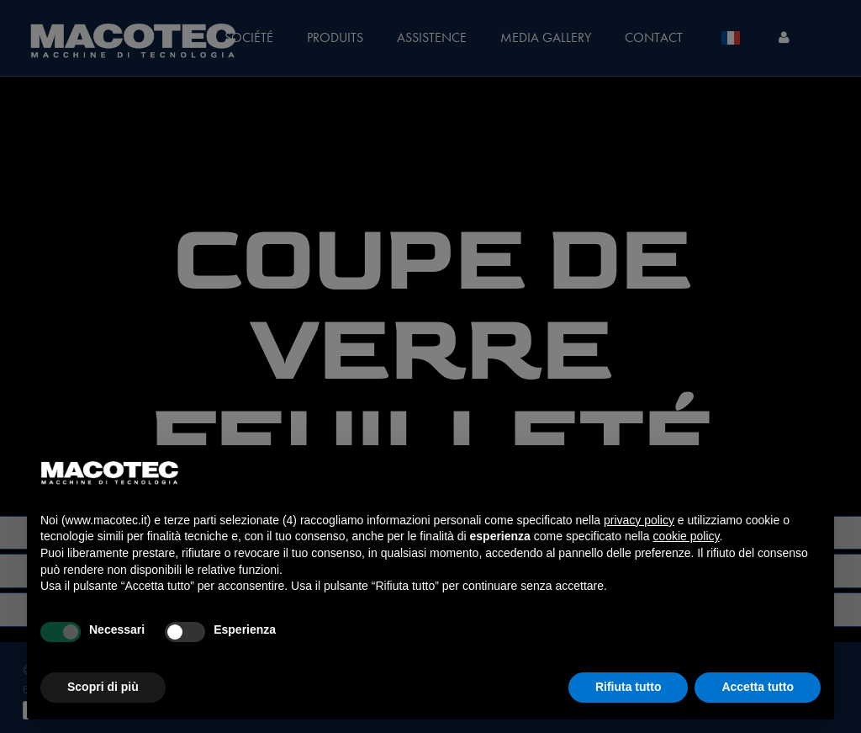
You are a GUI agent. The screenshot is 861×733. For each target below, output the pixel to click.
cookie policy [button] (685, 536)
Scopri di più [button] (103, 686)
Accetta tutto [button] (757, 686)
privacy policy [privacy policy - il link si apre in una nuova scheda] (639, 520)
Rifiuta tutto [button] (628, 686)
